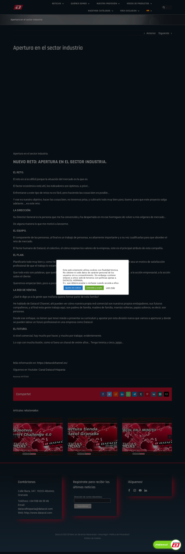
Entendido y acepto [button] (94, 288)
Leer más (110, 288)
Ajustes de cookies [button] (73, 288)
